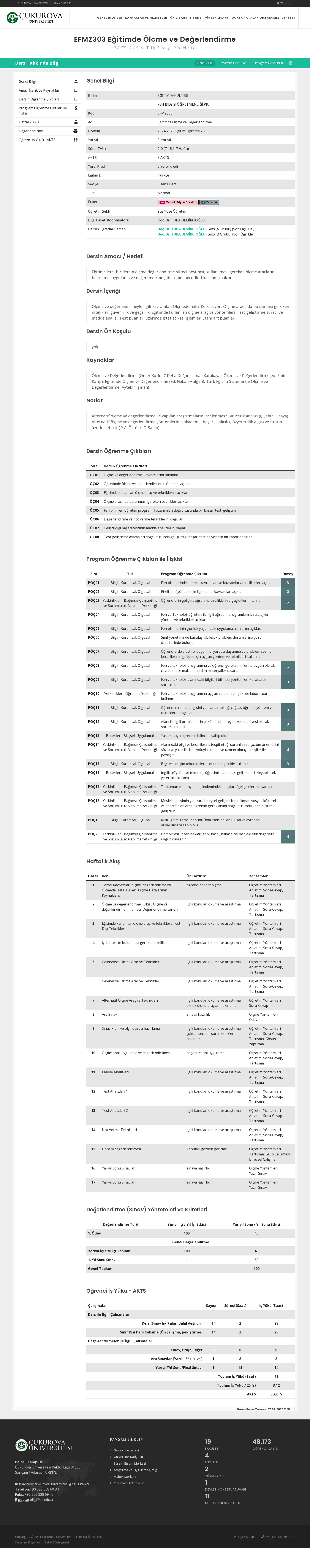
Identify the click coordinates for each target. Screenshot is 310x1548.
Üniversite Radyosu (128, 1456)
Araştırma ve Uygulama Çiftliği (136, 1470)
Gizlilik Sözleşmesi (56, 1542)
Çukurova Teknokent (129, 1483)
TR (282, 3)
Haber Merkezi (125, 1476)
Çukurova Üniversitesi (33, 3)
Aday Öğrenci (62, 3)
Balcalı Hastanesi (126, 1450)
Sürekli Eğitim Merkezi (130, 1463)
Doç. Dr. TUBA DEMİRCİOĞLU (182, 229)
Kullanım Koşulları (27, 1542)
